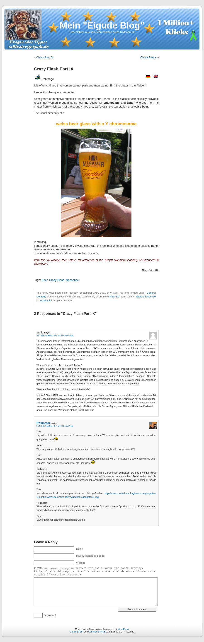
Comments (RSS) (97, 631)
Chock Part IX (44, 57)
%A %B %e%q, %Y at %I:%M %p (54, 335)
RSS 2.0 (114, 296)
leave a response (146, 296)
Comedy (41, 296)
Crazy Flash (56, 280)
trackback (44, 300)
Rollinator (43, 423)
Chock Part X (148, 57)
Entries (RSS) (76, 631)
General (151, 292)
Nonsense (72, 280)
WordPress (123, 629)
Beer (45, 280)
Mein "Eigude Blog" (102, 25)
